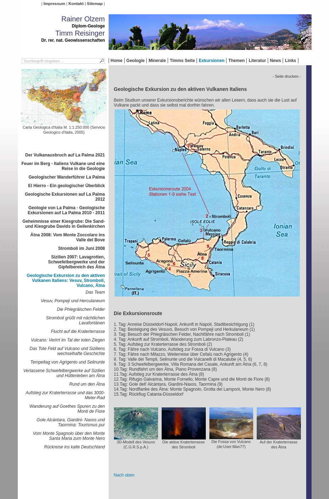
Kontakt (75, 3)
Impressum (54, 3)
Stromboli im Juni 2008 (81, 248)
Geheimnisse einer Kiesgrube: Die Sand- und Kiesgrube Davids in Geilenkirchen (63, 224)
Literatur (257, 60)
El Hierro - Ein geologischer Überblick (66, 185)
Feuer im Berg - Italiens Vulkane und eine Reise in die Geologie (63, 166)
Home (116, 60)
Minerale (157, 60)
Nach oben (124, 475)
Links (290, 60)
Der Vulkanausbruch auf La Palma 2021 (65, 155)
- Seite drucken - (286, 76)
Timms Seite (182, 60)
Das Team (95, 292)
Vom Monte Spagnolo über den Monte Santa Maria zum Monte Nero (69, 436)
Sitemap (95, 3)
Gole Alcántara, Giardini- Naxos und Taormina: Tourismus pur (71, 422)
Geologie (135, 60)
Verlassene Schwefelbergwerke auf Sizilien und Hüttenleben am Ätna (64, 373)
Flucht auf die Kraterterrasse (78, 331)
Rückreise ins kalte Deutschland (74, 446)
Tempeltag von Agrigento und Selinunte (67, 362)
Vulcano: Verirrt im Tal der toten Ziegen (68, 340)
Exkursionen (211, 60)
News (275, 60)
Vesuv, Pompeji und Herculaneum (73, 300)
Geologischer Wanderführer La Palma (66, 177)
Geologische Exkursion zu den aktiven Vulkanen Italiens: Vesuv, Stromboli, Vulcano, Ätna (66, 280)
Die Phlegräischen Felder (81, 309)
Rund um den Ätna (87, 384)
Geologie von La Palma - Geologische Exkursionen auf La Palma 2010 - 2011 (66, 210)
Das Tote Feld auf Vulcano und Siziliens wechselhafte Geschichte (67, 351)
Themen (236, 60)
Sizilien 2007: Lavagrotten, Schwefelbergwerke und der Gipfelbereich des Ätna (76, 261)
